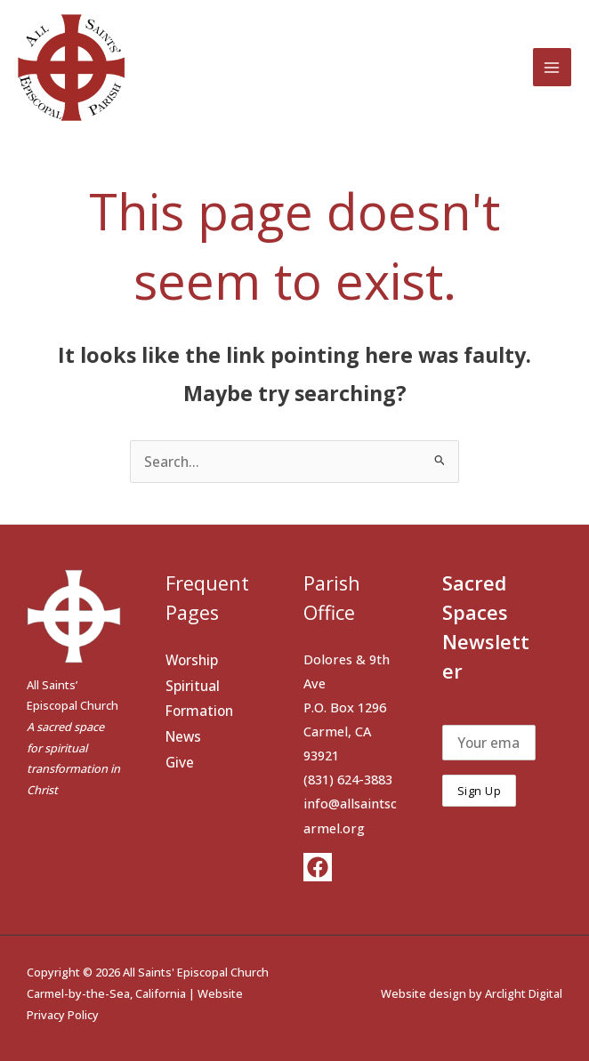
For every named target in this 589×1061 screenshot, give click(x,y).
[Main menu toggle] (552, 67)
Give (179, 762)
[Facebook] (317, 867)
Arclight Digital (523, 993)
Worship (191, 660)
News (183, 736)
